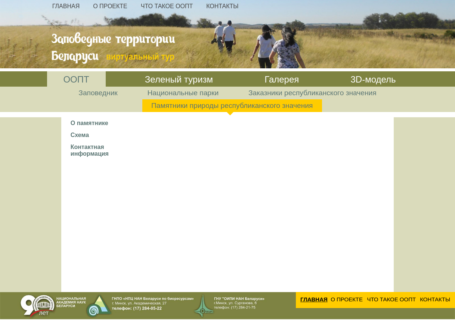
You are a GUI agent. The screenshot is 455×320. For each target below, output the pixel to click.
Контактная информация (90, 150)
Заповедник (97, 93)
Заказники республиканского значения (312, 93)
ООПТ (76, 79)
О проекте (110, 6)
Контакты (222, 6)
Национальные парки (183, 93)
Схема (80, 135)
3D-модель (373, 79)
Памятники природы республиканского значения (232, 105)
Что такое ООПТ (167, 6)
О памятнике (89, 123)
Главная (66, 6)
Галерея (281, 79)
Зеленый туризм (179, 79)
